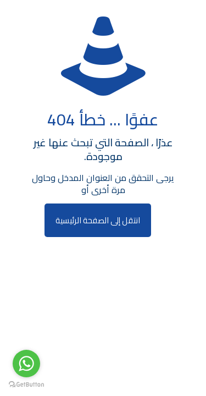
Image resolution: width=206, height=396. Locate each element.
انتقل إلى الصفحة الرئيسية (97, 220)
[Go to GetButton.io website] (26, 384)
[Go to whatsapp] (26, 363)
